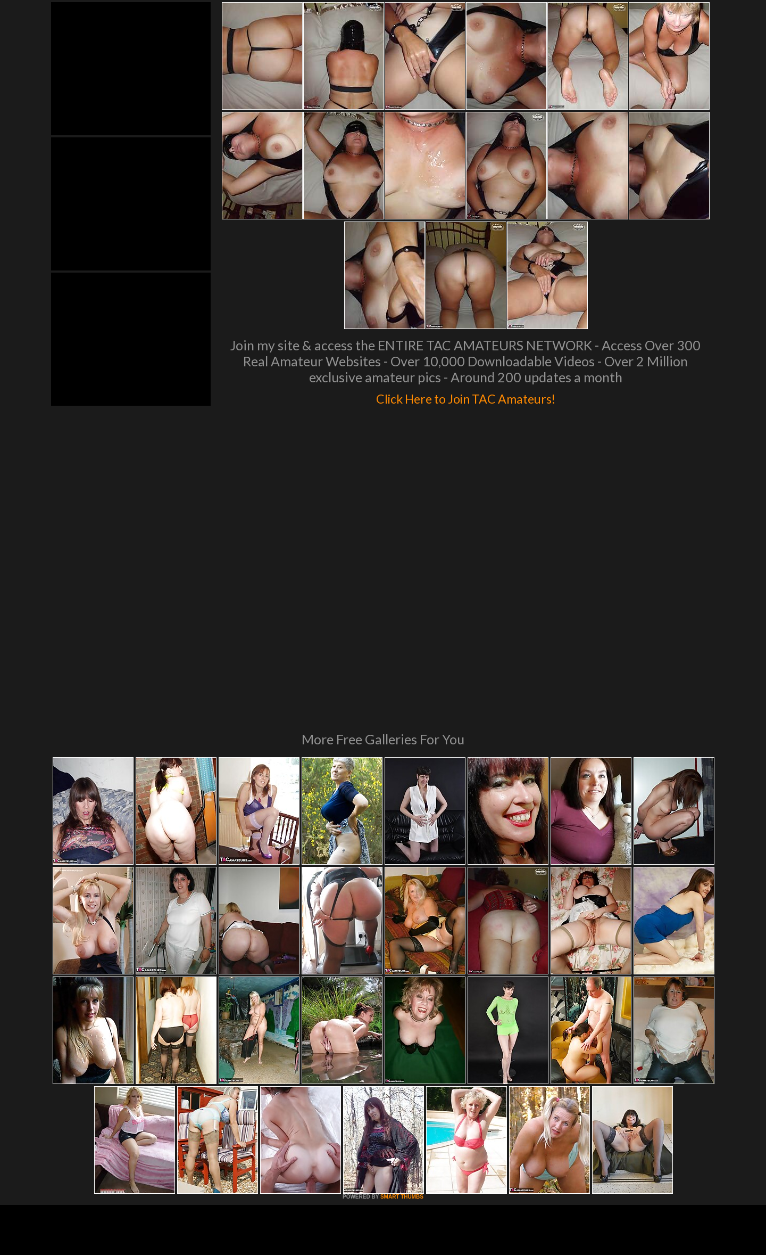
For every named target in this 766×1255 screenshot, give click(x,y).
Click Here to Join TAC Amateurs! (465, 396)
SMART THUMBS (401, 1051)
